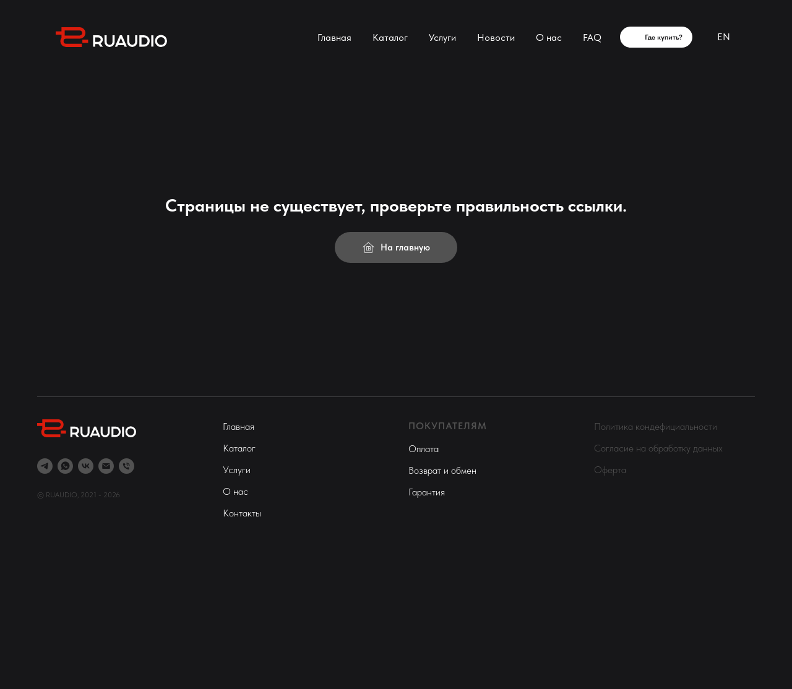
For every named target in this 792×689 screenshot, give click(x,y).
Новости (496, 37)
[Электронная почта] (106, 466)
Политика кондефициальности (655, 426)
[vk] (85, 466)
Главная (334, 37)
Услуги (442, 37)
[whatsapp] (65, 466)
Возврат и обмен (442, 470)
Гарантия (426, 492)
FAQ (592, 37)
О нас (549, 37)
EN (723, 37)
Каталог (390, 37)
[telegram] (45, 466)
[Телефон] (126, 466)
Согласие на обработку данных (658, 448)
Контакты (242, 513)
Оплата (423, 449)
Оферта (610, 470)
